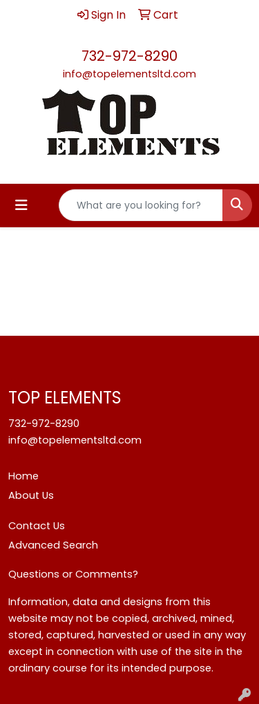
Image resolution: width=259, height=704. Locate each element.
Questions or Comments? (73, 574)
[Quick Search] (141, 205)
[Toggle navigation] (21, 205)
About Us (31, 495)
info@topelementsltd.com (129, 74)
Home (23, 476)
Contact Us (36, 526)
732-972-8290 (129, 56)
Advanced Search (53, 545)
